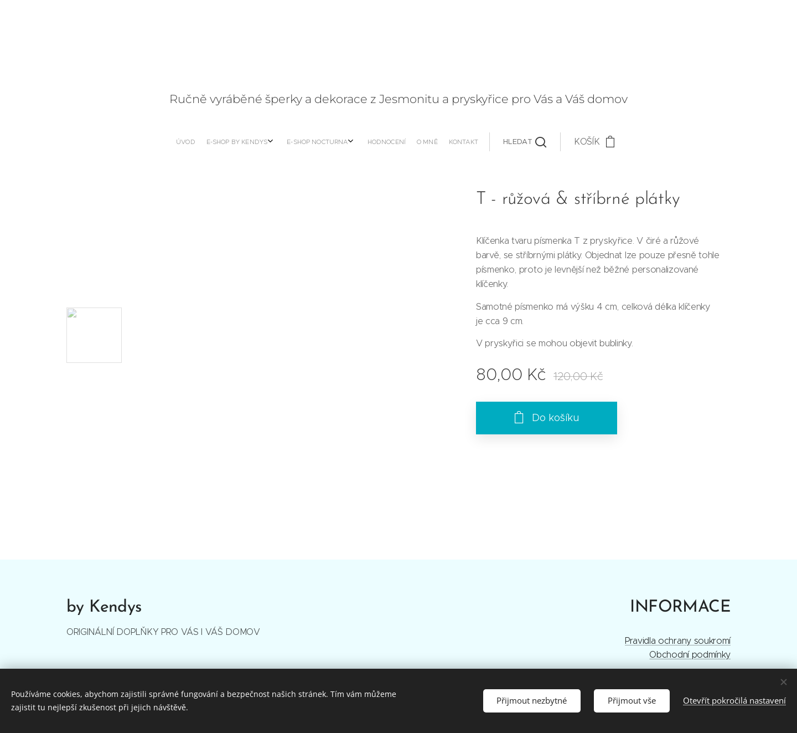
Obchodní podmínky (690, 654)
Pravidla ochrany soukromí (678, 640)
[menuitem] (294, 142)
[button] (409, 142)
